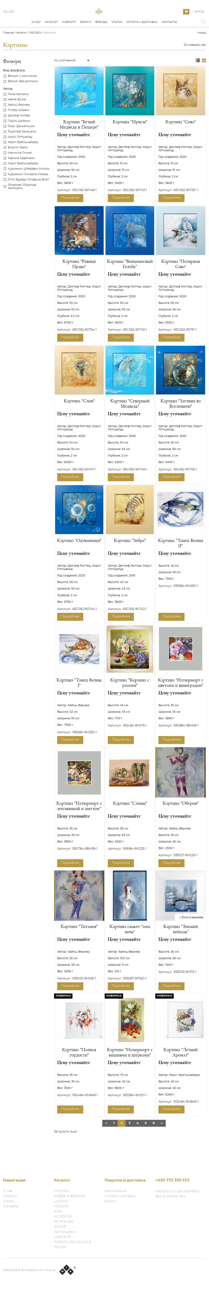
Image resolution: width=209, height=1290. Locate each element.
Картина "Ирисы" (130, 140)
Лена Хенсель (18, 112)
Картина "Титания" (79, 944)
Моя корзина (115, 1191)
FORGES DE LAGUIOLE (72, 1242)
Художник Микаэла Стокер (28, 192)
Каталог (51, 40)
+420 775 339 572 (172, 1180)
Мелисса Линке (20, 171)
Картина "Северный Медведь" (129, 422)
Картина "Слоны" (130, 821)
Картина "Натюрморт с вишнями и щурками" (130, 1071)
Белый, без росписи (23, 99)
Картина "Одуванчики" (79, 558)
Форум (85, 40)
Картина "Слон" (79, 419)
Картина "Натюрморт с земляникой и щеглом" (79, 824)
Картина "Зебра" (130, 558)
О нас (36, 40)
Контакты (169, 40)
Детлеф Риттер (19, 134)
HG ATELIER (63, 1221)
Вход (199, 20)
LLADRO (61, 1201)
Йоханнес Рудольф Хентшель (22, 205)
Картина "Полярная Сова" (180, 282)
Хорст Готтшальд (20, 155)
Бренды (101, 40)
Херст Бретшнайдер (23, 160)
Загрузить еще (65, 1149)
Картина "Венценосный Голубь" (130, 282)
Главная (9, 51)
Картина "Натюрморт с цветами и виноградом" (180, 701)
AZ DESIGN (63, 1216)
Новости (69, 40)
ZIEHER (60, 1247)
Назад (201, 51)
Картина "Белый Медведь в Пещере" (79, 143)
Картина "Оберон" (181, 821)
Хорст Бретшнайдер (23, 181)
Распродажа (64, 1231)
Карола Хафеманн (21, 176)
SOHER (60, 1226)
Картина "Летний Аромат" (180, 1071)
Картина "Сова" (180, 140)
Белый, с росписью (22, 94)
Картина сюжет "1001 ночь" (129, 947)
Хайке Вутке (17, 117)
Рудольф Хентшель (22, 150)
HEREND (61, 1206)
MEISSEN (35, 51)
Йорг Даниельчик (21, 144)
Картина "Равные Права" (79, 282)
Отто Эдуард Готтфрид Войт (28, 198)
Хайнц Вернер (19, 123)
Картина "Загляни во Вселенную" (180, 422)
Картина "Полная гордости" (79, 1071)
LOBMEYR (62, 1237)
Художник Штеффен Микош (29, 187)
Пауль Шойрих (19, 139)
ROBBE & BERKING (69, 1196)
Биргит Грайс (18, 165)
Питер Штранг (18, 128)
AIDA (58, 1211)
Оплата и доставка (142, 40)
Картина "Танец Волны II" (180, 561)
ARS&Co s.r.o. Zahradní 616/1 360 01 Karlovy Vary (177, 1194)
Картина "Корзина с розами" (129, 701)
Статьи (117, 40)
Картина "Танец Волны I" (79, 701)
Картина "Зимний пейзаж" (180, 947)
